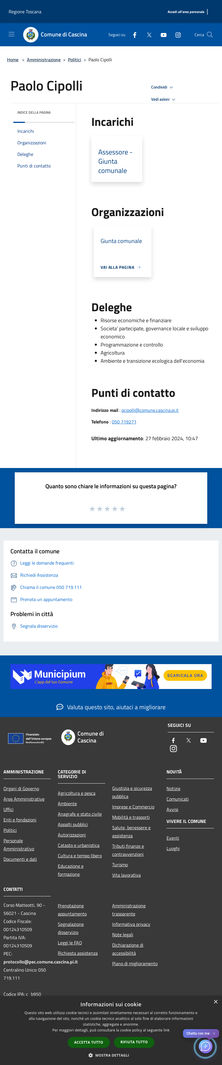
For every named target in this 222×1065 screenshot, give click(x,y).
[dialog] (111, 1030)
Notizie (173, 788)
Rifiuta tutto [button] (134, 1042)
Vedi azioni (164, 99)
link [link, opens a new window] (167, 1030)
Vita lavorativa (126, 874)
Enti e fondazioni (19, 819)
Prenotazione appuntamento (72, 909)
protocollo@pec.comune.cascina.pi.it (40, 961)
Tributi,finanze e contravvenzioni (128, 850)
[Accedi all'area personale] (186, 12)
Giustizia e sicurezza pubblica (132, 792)
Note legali (122, 934)
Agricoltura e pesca (76, 793)
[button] (111, 1055)
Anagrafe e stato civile (80, 813)
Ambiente (67, 803)
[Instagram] (176, 34)
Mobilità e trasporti (131, 817)
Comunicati (177, 798)
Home (12, 59)
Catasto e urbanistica (78, 845)
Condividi (163, 87)
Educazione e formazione (71, 870)
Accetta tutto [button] (88, 1042)
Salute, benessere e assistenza (131, 831)
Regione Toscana (25, 11)
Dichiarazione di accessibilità (127, 949)
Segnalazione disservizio (71, 928)
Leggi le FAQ (70, 942)
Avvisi (172, 809)
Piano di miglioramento (135, 963)
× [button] (215, 1002)
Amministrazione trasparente (129, 909)
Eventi (172, 837)
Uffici (8, 809)
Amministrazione (44, 59)
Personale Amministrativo (18, 844)
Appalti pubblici (73, 824)
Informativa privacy (131, 924)
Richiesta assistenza (78, 953)
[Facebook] (132, 34)
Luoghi (173, 848)
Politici (74, 59)
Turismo (120, 864)
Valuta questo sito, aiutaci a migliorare (111, 707)
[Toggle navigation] (11, 34)
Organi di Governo (21, 788)
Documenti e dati (20, 859)
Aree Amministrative (24, 798)
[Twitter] (147, 34)
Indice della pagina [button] (34, 112)
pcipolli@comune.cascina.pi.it (150, 410)
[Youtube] (161, 34)
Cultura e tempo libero (80, 855)
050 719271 (124, 421)
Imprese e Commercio (133, 806)
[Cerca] (209, 34)
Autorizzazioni (72, 834)
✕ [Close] (214, 1033)
